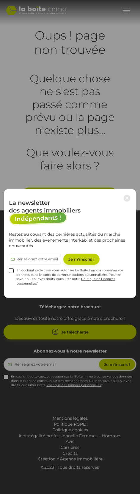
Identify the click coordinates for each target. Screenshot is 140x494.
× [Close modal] (127, 198)
